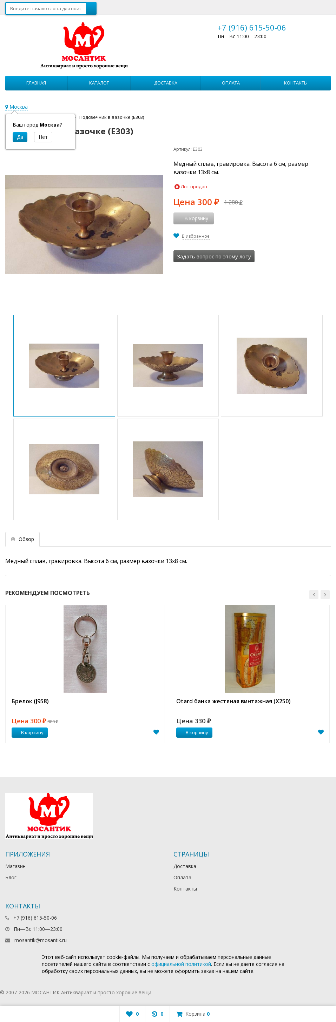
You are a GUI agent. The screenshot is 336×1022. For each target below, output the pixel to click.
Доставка (165, 83)
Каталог (99, 83)
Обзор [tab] (22, 539)
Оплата (231, 83)
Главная (36, 83)
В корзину (28, 732)
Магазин (15, 866)
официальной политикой (181, 964)
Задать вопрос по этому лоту (214, 256)
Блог (11, 877)
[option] (85, 674)
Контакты (296, 83)
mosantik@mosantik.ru (40, 940)
